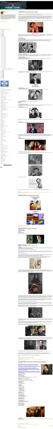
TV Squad (2, 112)
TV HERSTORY (2, 94)
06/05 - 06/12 (3, 54)
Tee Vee (1, 146)
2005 (2, 77)
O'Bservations (42, 192)
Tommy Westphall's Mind (3, 109)
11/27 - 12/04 (3, 39)
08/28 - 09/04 (3, 47)
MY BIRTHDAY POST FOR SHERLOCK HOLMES (27, 228)
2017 (2, 35)
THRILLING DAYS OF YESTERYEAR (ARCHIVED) (6, 90)
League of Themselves (34, 192)
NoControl (2, 111)
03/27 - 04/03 (3, 60)
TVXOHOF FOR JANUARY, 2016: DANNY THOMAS (28, 11)
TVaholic (1, 135)
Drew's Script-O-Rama (3, 150)
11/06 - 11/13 (3, 41)
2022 (2, 32)
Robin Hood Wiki (2, 127)
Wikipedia (2, 118)
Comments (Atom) (24, 427)
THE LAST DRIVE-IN (3, 100)
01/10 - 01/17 (3, 66)
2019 (2, 34)
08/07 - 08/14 (3, 49)
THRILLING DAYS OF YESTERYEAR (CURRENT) (6, 89)
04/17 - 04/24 (3, 58)
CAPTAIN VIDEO (2, 106)
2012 (2, 72)
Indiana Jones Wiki (3, 123)
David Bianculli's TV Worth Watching (5, 115)
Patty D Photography (3, 160)
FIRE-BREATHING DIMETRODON (4, 102)
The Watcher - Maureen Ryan (4, 136)
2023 (2, 31)
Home (35, 425)
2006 (2, 76)
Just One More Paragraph (3, 152)
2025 (2, 30)
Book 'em (27, 359)
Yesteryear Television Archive (4, 140)
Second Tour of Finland (3, 153)
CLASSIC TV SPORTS (3, 104)
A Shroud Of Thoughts (3, 114)
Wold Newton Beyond (3, 131)
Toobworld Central (46, 192)
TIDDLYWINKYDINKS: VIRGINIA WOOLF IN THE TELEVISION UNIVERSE (32, 361)
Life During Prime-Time (38, 192)
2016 (2, 36)
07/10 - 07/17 (3, 51)
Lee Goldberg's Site (3, 134)
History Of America (3, 161)
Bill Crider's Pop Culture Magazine (4, 113)
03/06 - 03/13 (3, 61)
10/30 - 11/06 (3, 42)
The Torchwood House (3, 155)
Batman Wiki (2, 119)
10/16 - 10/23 (3, 43)
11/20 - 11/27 (3, 40)
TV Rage (2, 142)
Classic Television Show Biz (4, 141)
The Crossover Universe (3, 110)
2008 (2, 75)
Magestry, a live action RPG (4, 158)
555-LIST (2, 157)
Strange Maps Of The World (4, 156)
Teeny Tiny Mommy (3, 159)
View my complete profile (3, 19)
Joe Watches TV (2, 116)
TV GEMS (2, 95)
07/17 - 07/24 (3, 50)
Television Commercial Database (4, 151)
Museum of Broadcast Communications (5, 148)
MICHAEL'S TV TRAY (3, 98)
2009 (2, 74)
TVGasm (2, 137)
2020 (2, 33)
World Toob (42, 359)
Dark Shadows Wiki (3, 120)
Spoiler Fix (2, 138)
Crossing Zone (29, 359)
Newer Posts (19, 425)
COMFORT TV (2, 103)
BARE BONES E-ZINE (3, 107)
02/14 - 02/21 (3, 63)
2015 (2, 70)
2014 (2, 71)
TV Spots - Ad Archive (3, 139)
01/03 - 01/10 (3, 67)
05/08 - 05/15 (3, 56)
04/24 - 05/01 (3, 57)
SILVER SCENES (2, 96)
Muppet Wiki (2, 126)
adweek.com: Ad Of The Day (4, 145)
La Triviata (32, 359)
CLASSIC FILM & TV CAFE (4, 105)
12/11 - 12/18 (3, 38)
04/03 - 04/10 (3, 59)
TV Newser (2, 129)
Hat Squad (30, 192)
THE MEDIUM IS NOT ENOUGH (4, 91)
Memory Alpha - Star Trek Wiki (4, 125)
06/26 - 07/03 (3, 52)
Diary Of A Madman (3, 130)
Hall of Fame (27, 192)
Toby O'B (5, 11)
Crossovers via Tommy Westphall (4, 108)
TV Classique (49, 192)
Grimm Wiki (2, 122)
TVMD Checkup (2, 147)
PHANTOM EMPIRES (3, 97)
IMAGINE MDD (2, 101)
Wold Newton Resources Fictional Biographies (6, 132)
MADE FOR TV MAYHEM (3, 99)
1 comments (26, 225)
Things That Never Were (3, 133)
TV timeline (39, 359)
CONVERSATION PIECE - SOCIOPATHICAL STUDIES (28, 195)
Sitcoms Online (2, 144)
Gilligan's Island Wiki (3, 121)
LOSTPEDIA (2, 124)
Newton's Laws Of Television (4, 149)
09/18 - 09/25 (3, 45)
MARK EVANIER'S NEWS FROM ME (5, 92)
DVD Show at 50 (24, 192)
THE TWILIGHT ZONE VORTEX (4, 93)
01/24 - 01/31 (3, 65)
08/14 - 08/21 (3, 48)
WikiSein (1, 128)
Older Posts (51, 425)
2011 (2, 73)
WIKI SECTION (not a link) (3, 117)
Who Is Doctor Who (3, 154)
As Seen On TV (21, 192)
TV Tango (2, 143)
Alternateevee (21, 359)
